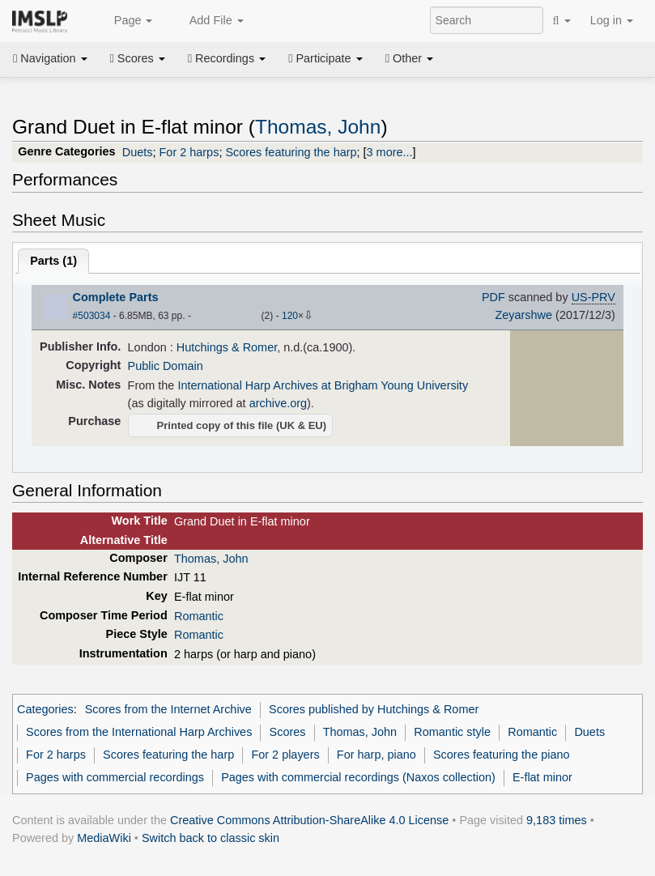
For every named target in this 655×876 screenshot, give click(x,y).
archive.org (278, 403)
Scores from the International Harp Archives (139, 731)
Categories (45, 709)
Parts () (53, 260)
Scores (137, 58)
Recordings (227, 58)
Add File (207, 21)
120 (290, 315)
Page (124, 21)
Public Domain (165, 365)
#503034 (92, 315)
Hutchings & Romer (227, 347)
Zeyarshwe (523, 314)
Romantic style (452, 731)
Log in (611, 20)
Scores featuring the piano (501, 754)
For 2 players (285, 754)
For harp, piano (376, 754)
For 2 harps (189, 152)
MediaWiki (104, 837)
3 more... (390, 152)
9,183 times (556, 820)
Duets (137, 152)
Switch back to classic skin (210, 837)
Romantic (198, 616)
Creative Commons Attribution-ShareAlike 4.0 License (309, 820)
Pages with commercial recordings (115, 777)
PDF (493, 297)
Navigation (50, 58)
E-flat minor (542, 777)
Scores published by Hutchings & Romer (373, 709)
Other (409, 58)
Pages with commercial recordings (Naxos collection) (358, 777)
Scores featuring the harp (290, 152)
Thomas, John (318, 127)
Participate (325, 58)
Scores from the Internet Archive (168, 709)
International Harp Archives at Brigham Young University (322, 385)
